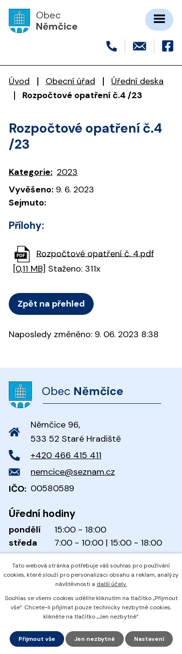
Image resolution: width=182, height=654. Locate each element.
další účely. (112, 584)
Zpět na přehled (51, 304)
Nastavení (149, 639)
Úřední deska (137, 81)
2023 (67, 172)
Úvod (19, 81)
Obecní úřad (70, 81)
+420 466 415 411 (66, 455)
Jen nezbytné (94, 639)
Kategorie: (30, 172)
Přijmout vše (36, 639)
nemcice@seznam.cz (73, 472)
